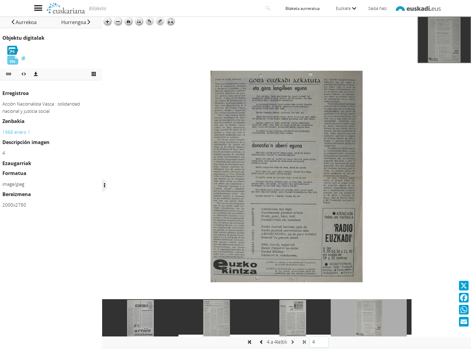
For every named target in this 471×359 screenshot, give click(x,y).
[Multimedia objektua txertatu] (24, 74)
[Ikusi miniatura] (94, 74)
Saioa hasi (377, 8)
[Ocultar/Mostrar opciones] (104, 186)
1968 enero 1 (16, 132)
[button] (23, 22)
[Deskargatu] (36, 74)
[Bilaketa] (173, 8)
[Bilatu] (268, 8)
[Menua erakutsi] (38, 8)
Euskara (346, 8)
